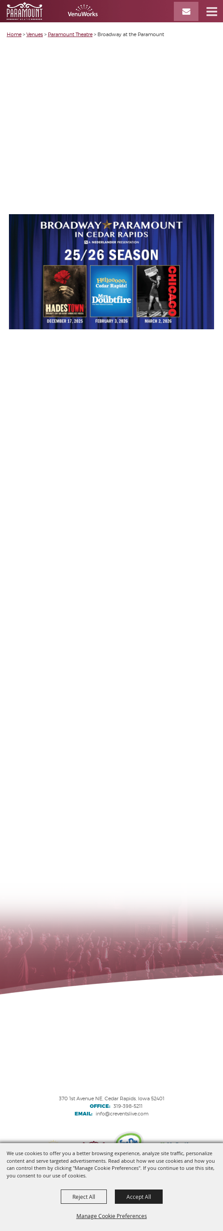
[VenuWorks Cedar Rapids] (52, 11)
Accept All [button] (138, 1196)
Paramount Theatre (70, 34)
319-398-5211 (128, 1106)
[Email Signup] (186, 11)
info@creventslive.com (122, 1114)
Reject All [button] (83, 1196)
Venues (34, 34)
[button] (212, 11)
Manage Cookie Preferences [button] (111, 1215)
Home (14, 34)
